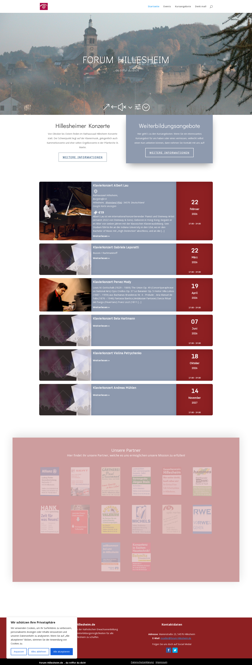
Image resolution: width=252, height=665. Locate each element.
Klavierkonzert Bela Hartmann (65, 330)
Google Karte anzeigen (104, 206)
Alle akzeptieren (61, 651)
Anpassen (19, 651)
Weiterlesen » (101, 236)
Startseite (153, 6)
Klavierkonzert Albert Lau (65, 211)
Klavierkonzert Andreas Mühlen (65, 400)
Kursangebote (183, 6)
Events (167, 6)
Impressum (161, 662)
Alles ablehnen (38, 651)
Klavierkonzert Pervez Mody (65, 295)
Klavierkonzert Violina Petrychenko (65, 365)
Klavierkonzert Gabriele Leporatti (65, 259)
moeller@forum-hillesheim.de (176, 638)
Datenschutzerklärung (142, 662)
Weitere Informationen (83, 157)
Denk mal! (200, 6)
